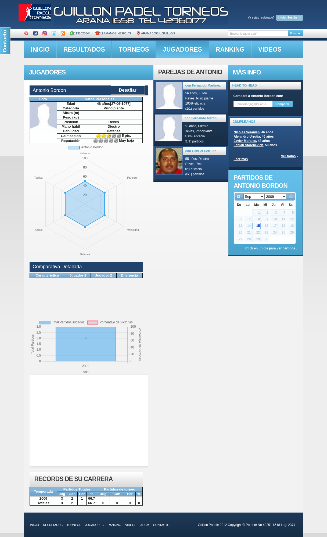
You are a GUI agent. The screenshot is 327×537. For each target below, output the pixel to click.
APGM (144, 525)
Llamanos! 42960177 (113, 33)
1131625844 (80, 33)
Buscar (295, 33)
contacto (161, 525)
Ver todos (288, 156)
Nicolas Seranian (247, 132)
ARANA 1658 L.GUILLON (155, 33)
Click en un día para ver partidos (270, 248)
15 (258, 226)
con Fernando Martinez (203, 85)
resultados (84, 49)
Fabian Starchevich (248, 145)
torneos (134, 49)
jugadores (182, 49)
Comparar (282, 104)
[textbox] (258, 33)
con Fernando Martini (201, 118)
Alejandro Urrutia (247, 136)
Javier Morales (245, 141)
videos (270, 49)
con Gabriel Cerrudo (201, 151)
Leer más (241, 159)
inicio (40, 49)
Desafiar (127, 90)
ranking (230, 49)
